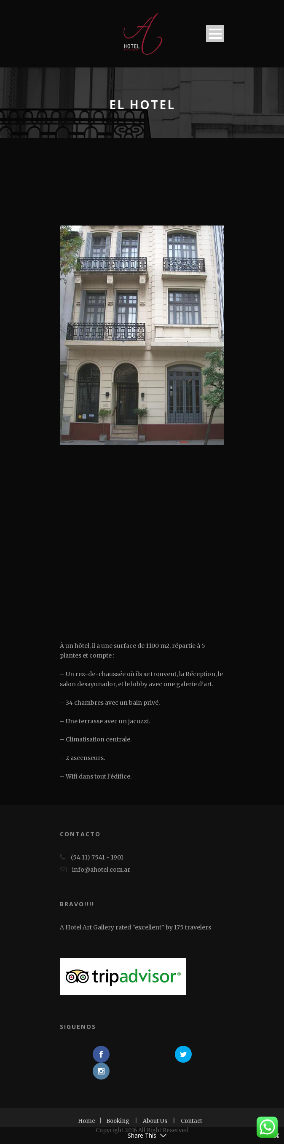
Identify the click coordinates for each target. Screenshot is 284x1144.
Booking (117, 1121)
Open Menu (215, 33)
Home (86, 1121)
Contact (191, 1121)
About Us (155, 1121)
